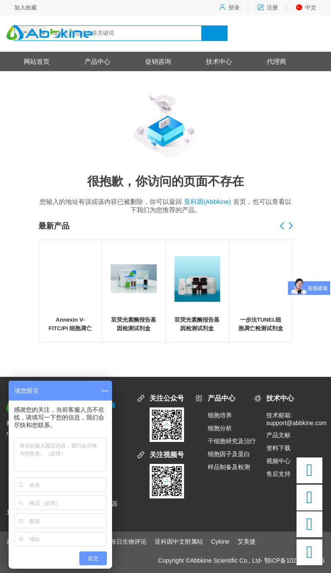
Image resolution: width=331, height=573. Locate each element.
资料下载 (278, 448)
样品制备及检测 (229, 466)
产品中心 (97, 61)
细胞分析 (220, 428)
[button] (290, 226)
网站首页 (37, 61)
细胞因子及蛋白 (229, 454)
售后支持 (278, 473)
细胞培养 (220, 415)
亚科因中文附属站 (179, 541)
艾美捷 (246, 541)
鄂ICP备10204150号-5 (294, 560)
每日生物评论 (128, 541)
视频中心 (278, 460)
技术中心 (219, 61)
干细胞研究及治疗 (232, 441)
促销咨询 (158, 61)
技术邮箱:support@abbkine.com (295, 419)
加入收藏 (25, 7)
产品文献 (278, 435)
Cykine (220, 541)
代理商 (276, 61)
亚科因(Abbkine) (207, 201)
